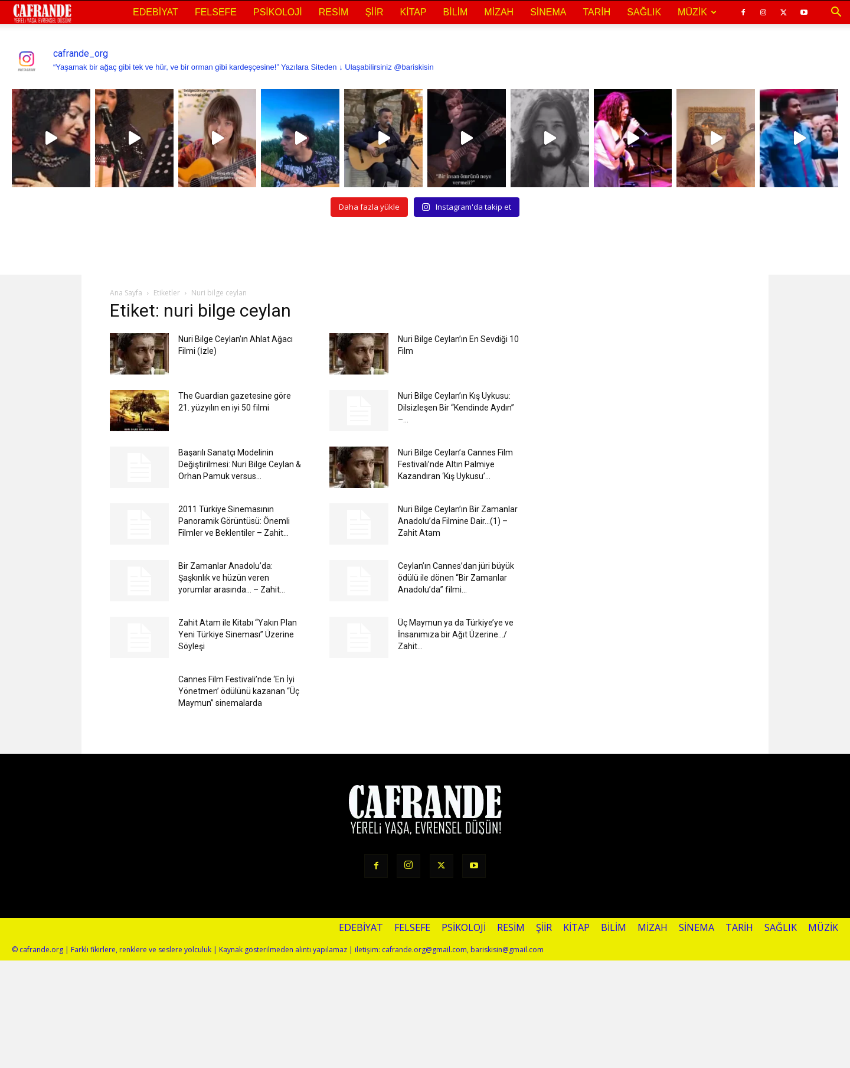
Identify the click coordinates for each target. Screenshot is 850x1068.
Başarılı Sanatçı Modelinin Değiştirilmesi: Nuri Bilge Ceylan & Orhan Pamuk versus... (239, 464)
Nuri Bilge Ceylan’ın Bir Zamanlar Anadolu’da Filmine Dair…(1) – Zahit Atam (458, 521)
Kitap (413, 12)
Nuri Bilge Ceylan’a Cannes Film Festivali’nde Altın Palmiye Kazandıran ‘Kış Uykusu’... (455, 464)
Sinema (548, 12)
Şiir (374, 12)
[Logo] (42, 13)
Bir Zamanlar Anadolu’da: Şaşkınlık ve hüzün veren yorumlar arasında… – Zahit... (231, 577)
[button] (836, 12)
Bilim (455, 12)
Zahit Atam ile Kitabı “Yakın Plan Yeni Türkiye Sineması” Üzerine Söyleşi (237, 634)
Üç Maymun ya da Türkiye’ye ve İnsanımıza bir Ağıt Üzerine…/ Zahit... (456, 634)
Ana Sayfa (126, 293)
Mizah (499, 12)
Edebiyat (155, 12)
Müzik (697, 12)
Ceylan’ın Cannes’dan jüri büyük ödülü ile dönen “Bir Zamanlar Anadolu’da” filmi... (456, 577)
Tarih (596, 12)
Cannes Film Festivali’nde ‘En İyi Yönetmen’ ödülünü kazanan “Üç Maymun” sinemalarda (238, 691)
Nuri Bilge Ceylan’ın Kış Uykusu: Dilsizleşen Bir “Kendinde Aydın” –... (456, 407)
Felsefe (216, 12)
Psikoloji (277, 12)
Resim (334, 12)
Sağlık (644, 12)
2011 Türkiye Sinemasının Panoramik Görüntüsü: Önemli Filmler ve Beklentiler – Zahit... (234, 521)
